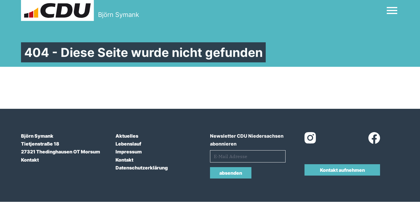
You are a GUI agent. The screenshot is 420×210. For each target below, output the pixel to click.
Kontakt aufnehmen (342, 170)
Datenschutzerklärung (142, 168)
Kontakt (30, 160)
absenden (230, 173)
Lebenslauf (128, 144)
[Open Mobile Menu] (392, 11)
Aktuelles (127, 136)
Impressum (129, 152)
